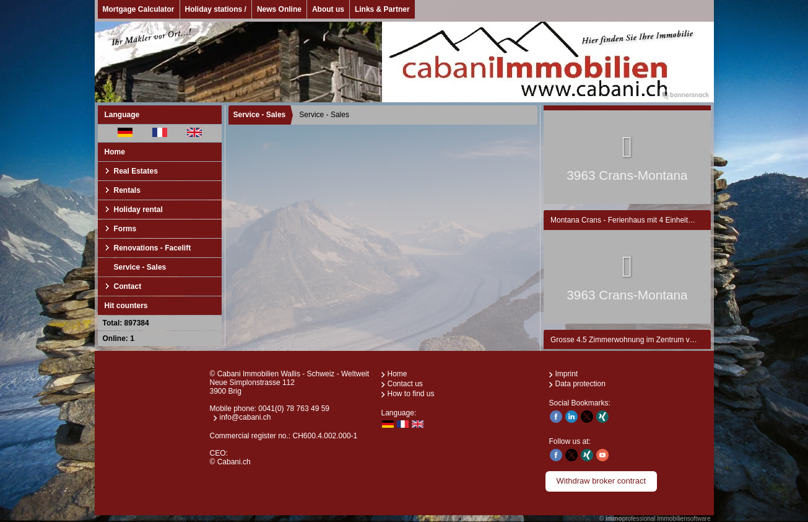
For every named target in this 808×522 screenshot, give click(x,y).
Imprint (566, 373)
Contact (128, 286)
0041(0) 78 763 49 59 (293, 408)
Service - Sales (140, 267)
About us (328, 9)
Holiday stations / (215, 9)
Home (115, 152)
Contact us (405, 383)
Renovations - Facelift (152, 248)
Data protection (580, 383)
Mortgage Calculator (139, 9)
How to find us (411, 393)
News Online (279, 9)
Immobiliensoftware (683, 518)
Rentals (127, 190)
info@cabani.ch (245, 417)
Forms (125, 228)
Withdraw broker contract (601, 480)
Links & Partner (382, 9)
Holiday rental (138, 209)
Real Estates (136, 171)
